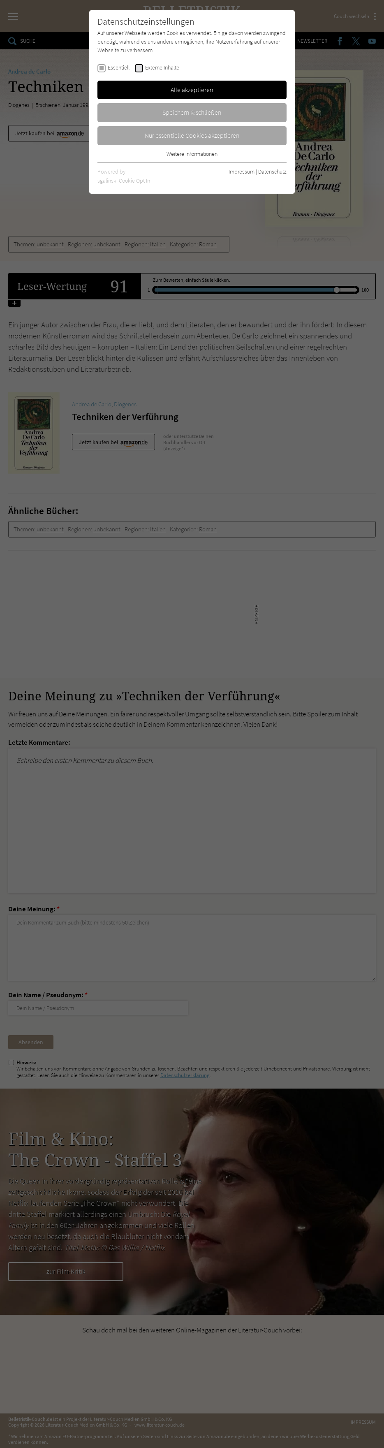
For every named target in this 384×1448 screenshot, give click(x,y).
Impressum (241, 171)
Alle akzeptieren (192, 90)
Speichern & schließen (192, 112)
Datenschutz (272, 171)
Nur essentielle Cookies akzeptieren (192, 135)
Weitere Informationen (192, 154)
